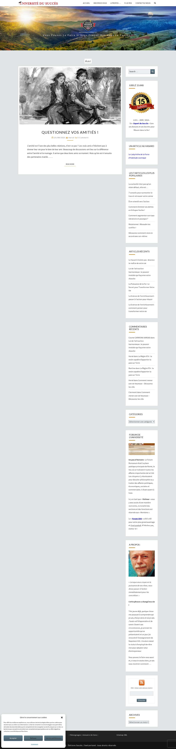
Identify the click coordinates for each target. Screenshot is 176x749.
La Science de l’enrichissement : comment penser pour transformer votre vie (142, 307)
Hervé (71, 138)
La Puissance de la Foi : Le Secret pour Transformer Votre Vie (141, 287)
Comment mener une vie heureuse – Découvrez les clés (141, 383)
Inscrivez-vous (100, 3)
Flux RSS (128, 3)
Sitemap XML (122, 735)
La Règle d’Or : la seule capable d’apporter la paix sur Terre (140, 359)
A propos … (115, 3)
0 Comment (83, 138)
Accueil (86, 3)
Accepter (13, 738)
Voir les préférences (53, 738)
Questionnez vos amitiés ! (70, 132)
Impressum (34, 744)
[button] (62, 717)
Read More (71, 164)
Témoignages (75, 735)
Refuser (33, 738)
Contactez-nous (143, 3)
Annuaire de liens (90, 735)
